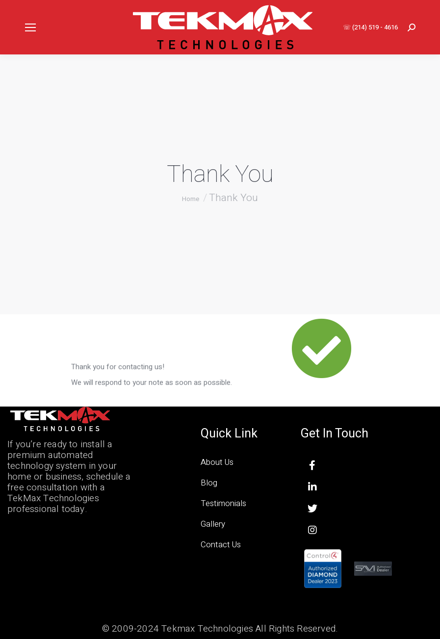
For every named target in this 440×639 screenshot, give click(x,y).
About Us (217, 462)
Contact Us (221, 544)
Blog (209, 483)
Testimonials (223, 503)
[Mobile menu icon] (30, 27)
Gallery (213, 524)
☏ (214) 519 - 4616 (370, 27)
